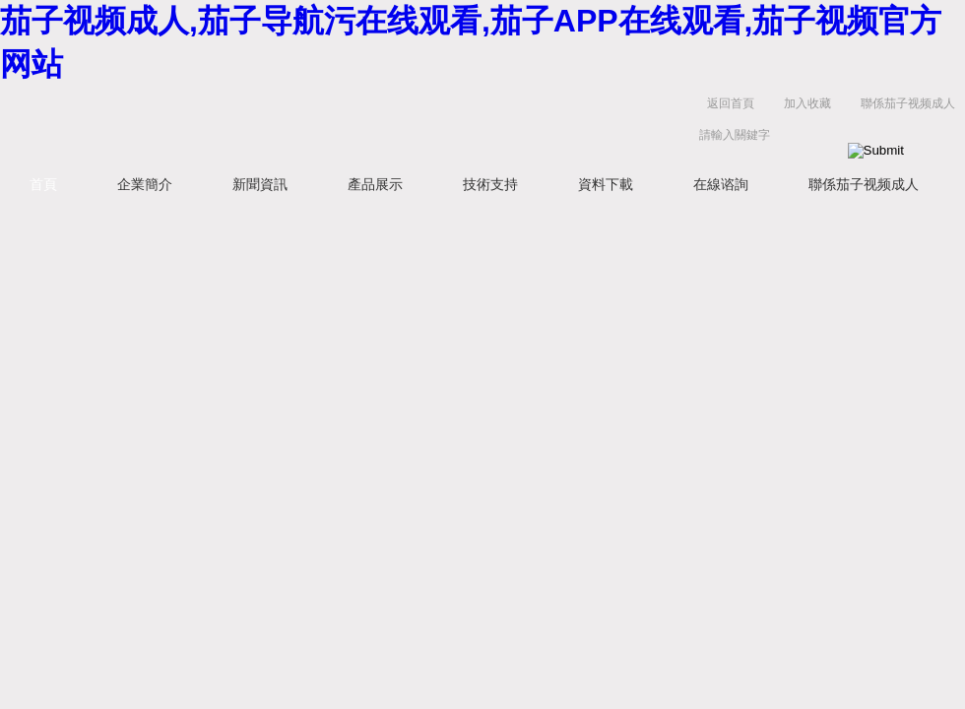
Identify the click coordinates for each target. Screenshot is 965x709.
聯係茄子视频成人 (908, 103)
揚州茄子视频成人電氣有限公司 (305, 124)
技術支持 (490, 184)
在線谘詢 (720, 184)
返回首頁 (730, 103)
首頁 (43, 184)
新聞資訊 (260, 184)
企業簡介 (144, 184)
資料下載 (605, 184)
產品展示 (375, 184)
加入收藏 (807, 103)
